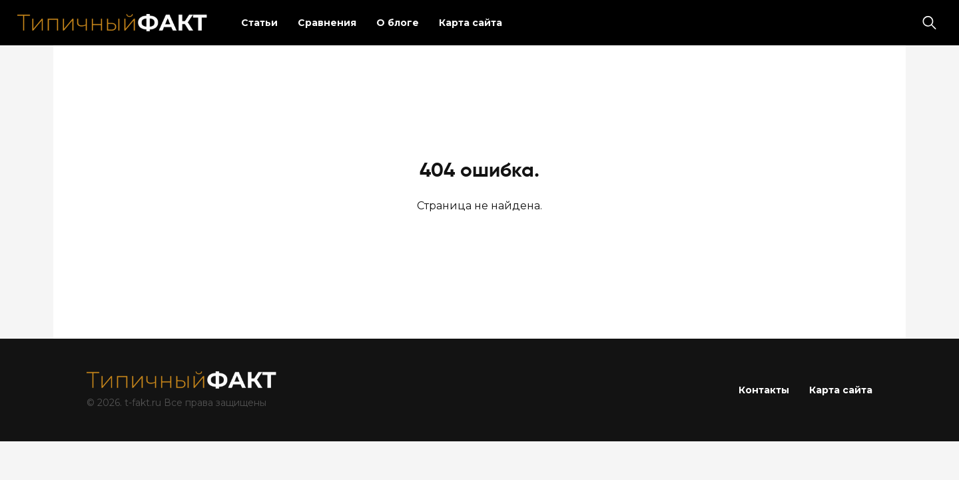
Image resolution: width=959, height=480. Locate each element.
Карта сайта (470, 23)
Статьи (259, 23)
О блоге (397, 23)
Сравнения (327, 23)
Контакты (764, 390)
